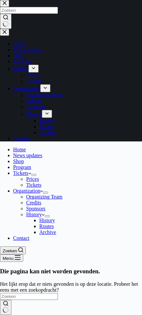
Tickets (22, 173)
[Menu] (11, 258)
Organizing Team (44, 197)
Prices (32, 179)
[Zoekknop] (5, 307)
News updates (27, 155)
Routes (46, 226)
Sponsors (35, 208)
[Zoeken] (13, 250)
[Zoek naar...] (29, 296)
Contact (21, 238)
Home (19, 149)
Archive (47, 232)
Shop (18, 161)
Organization (28, 191)
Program (22, 167)
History (35, 214)
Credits (33, 202)
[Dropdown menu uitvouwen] (33, 175)
